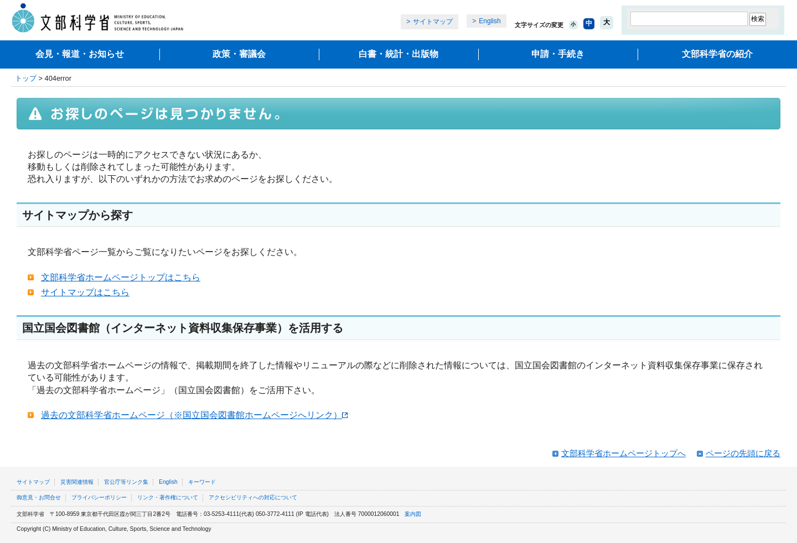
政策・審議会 (239, 54)
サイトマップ (433, 21)
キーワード (202, 482)
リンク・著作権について (167, 497)
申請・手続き (557, 54)
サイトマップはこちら (85, 292)
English (489, 21)
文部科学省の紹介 (717, 54)
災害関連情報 (77, 482)
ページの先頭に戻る (743, 453)
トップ (26, 78)
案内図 (413, 514)
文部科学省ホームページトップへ (623, 453)
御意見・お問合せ (39, 497)
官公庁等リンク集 (126, 482)
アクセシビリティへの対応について (253, 497)
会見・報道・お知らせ (79, 54)
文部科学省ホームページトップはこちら (120, 277)
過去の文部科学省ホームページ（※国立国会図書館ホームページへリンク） (194, 415)
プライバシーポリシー (99, 497)
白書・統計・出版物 (398, 54)
